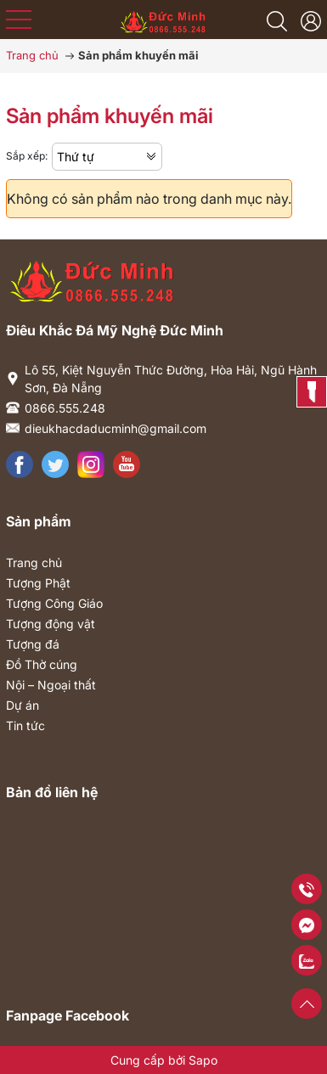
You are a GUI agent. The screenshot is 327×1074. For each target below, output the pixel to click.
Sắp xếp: (27, 155)
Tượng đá (32, 644)
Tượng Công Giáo (54, 603)
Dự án (22, 705)
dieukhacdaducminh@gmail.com (115, 428)
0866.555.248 (65, 408)
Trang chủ (34, 562)
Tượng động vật (50, 623)
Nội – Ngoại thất (51, 685)
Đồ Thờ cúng (41, 664)
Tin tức (25, 725)
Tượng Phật (38, 583)
